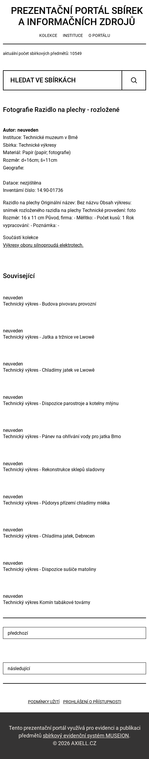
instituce (73, 35)
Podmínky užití (44, 701)
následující (19, 668)
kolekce (48, 35)
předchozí (18, 633)
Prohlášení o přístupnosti (92, 701)
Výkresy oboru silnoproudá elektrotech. (43, 245)
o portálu (99, 35)
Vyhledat (134, 80)
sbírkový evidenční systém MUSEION (86, 735)
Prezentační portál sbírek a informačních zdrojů (77, 16)
